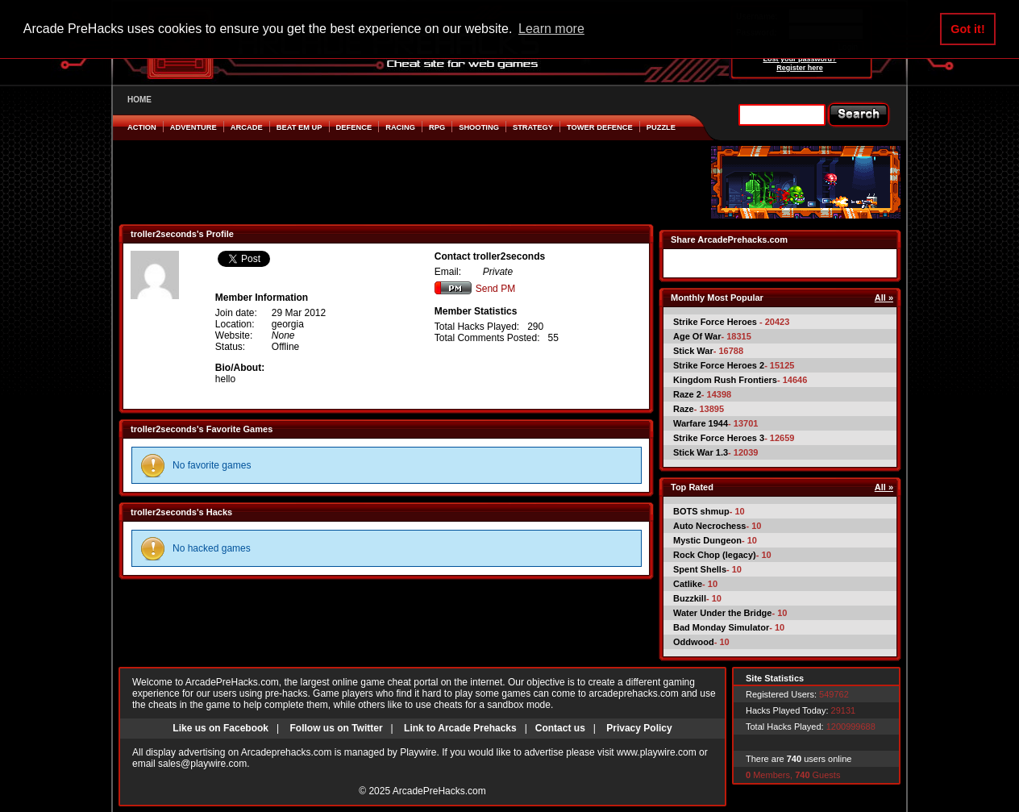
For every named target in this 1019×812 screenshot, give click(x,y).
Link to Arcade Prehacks (460, 728)
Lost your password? (799, 59)
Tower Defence (600, 127)
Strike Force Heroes (716, 322)
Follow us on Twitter (335, 728)
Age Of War (697, 336)
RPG (437, 127)
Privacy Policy (639, 728)
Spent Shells (699, 569)
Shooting (479, 127)
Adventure (193, 127)
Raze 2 (687, 394)
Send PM (475, 288)
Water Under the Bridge (722, 613)
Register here (799, 68)
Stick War (693, 351)
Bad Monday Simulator (721, 627)
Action (141, 127)
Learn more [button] (551, 28)
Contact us (560, 728)
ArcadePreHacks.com (439, 791)
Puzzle (661, 127)
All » (884, 297)
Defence (354, 127)
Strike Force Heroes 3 (718, 438)
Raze (683, 409)
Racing (400, 127)
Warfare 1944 (700, 423)
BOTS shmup (701, 511)
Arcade (247, 127)
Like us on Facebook (220, 728)
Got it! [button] (967, 29)
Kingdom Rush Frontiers (725, 380)
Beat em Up (299, 127)
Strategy (533, 127)
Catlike (687, 584)
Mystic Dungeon (707, 540)
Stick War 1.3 (700, 452)
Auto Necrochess (709, 526)
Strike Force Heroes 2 (718, 365)
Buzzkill (689, 598)
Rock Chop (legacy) (714, 555)
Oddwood (693, 642)
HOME (139, 99)
